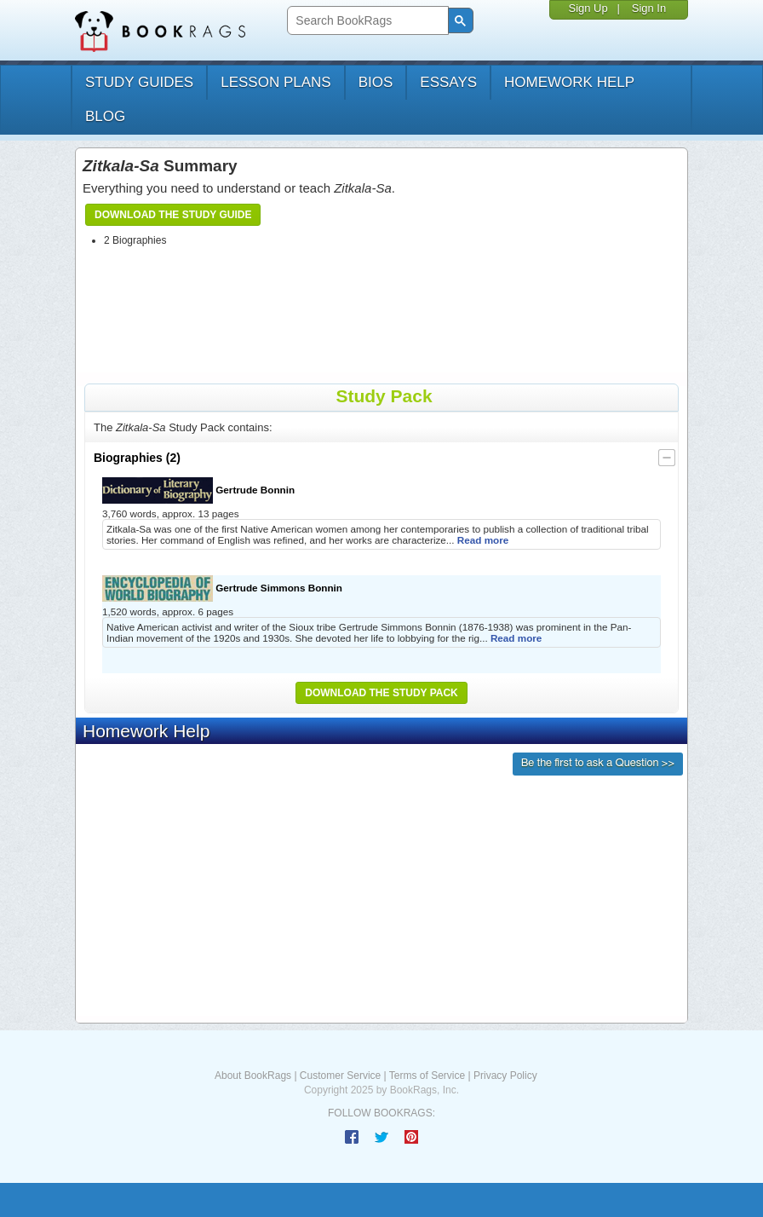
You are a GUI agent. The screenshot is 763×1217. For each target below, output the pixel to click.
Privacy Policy (505, 1075)
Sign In (649, 8)
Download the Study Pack (381, 693)
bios (376, 82)
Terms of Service (427, 1075)
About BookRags (253, 1075)
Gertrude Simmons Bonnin (222, 588)
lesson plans (275, 82)
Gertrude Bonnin (198, 490)
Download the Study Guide (173, 215)
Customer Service (340, 1075)
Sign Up (587, 8)
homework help (569, 82)
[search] (365, 21)
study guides (139, 82)
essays (448, 82)
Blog (105, 116)
